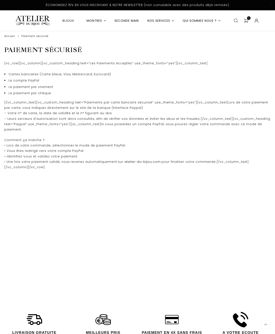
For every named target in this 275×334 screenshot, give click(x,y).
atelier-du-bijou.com (142, 162)
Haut (265, 324)
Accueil (9, 36)
